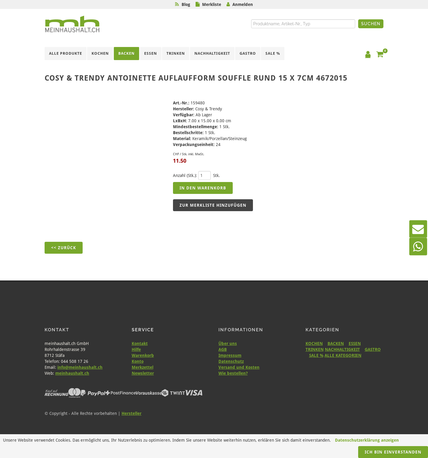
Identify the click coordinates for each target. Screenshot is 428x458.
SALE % (316, 355)
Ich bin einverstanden (393, 452)
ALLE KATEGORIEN (343, 355)
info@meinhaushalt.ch (80, 367)
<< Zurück (63, 247)
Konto (138, 361)
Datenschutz (231, 361)
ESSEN (355, 343)
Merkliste (211, 4)
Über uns (227, 343)
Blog (186, 4)
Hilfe (136, 349)
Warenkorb (143, 355)
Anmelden (242, 4)
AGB (222, 349)
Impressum (229, 355)
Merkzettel (142, 367)
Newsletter (143, 373)
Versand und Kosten (238, 367)
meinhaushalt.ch (72, 373)
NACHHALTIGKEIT (342, 349)
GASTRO (373, 349)
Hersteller (131, 413)
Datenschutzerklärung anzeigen (367, 440)
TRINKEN (315, 349)
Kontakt (140, 343)
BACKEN (336, 343)
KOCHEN (314, 343)
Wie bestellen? (233, 373)
